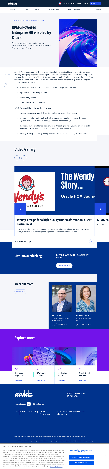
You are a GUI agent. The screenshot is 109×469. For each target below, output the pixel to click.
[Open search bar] (97, 10)
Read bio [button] (60, 324)
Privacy (23, 411)
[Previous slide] (17, 157)
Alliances (34, 20)
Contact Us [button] (19, 292)
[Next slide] (23, 157)
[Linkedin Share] (29, 404)
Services (25, 10)
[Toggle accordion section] (91, 241)
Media (79, 3)
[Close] (105, 456)
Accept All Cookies (81, 463)
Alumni (73, 3)
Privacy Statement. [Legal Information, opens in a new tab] (56, 467)
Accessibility (33, 411)
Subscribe (85, 3)
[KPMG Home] (12, 3)
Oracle (42, 20)
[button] (60, 3)
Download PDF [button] (64, 265)
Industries (38, 10)
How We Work (54, 10)
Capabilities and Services (20, 20)
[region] (54, 456)
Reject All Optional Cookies (81, 457)
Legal (17, 411)
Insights (12, 10)
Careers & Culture (73, 10)
